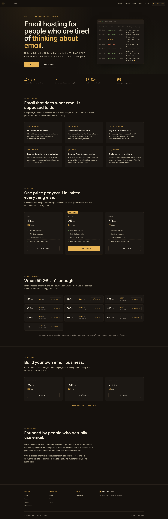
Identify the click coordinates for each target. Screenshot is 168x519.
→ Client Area (158, 3)
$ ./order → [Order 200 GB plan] (96, 299)
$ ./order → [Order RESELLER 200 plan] (124, 395)
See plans (31, 65)
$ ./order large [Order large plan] (124, 248)
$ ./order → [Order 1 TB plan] (55, 326)
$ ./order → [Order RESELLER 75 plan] (43, 395)
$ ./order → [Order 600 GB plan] (136, 308)
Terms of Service (137, 515)
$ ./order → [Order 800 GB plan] (96, 317)
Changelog (28, 505)
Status (146, 3)
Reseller (127, 3)
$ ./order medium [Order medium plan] (84, 248)
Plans (120, 3)
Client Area (79, 495)
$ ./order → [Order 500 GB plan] (96, 308)
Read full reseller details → (84, 406)
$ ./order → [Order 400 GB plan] (55, 308)
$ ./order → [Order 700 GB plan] (55, 317)
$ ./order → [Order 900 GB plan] (136, 317)
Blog (134, 3)
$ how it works (48, 65)
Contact (53, 502)
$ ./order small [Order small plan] (43, 248)
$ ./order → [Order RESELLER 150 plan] (84, 395)
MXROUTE (10, 3)
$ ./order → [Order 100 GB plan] (55, 299)
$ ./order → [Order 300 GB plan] (136, 299)
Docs (140, 3)
